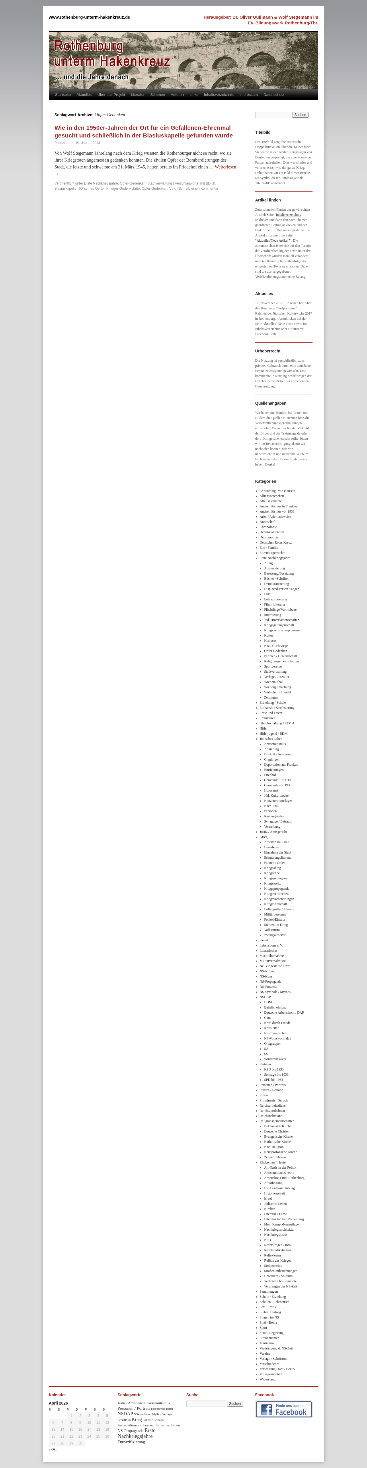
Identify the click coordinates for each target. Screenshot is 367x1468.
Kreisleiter (271, 1028)
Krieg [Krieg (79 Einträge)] (137, 1419)
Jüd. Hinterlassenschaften (281, 620)
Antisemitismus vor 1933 (277, 511)
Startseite (63, 94)
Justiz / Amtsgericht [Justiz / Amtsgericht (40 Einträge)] (131, 1403)
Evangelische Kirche (278, 1137)
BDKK (210, 183)
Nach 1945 (271, 806)
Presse (264, 1095)
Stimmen (157, 94)
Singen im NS (269, 1317)
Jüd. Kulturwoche (276, 796)
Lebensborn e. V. (271, 945)
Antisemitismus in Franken (278, 506)
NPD (267, 1240)
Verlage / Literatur (276, 677)
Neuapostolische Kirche (280, 1152)
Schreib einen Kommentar (198, 189)
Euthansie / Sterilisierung (277, 708)
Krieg (264, 837)
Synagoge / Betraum (278, 821)
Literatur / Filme (275, 1214)
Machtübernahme (272, 956)
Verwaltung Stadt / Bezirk (277, 1369)
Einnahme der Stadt (277, 852)
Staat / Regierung (272, 1333)
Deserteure (271, 847)
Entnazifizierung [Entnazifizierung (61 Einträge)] (131, 1442)
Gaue (267, 1018)
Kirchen (269, 1209)
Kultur (268, 635)
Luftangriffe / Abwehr (279, 909)
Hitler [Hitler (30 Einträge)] (169, 1408)
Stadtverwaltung (159, 183)
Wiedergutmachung (277, 687)
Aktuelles (84, 94)
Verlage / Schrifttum (274, 1359)
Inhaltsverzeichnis (218, 94)
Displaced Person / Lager (281, 589)
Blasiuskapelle (65, 189)
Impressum (248, 94)
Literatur (138, 94)
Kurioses (270, 641)
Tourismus (267, 1343)
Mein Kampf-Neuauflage (281, 1224)
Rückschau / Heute (273, 1162)
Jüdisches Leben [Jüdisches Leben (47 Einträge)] (167, 1425)
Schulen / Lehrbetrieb (275, 1302)
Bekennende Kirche (277, 1126)
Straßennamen (270, 1338)
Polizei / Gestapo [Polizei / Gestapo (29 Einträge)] (153, 1420)
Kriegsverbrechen (276, 894)
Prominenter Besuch (274, 1100)
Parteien (265, 1064)
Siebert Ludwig (270, 1312)
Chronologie (268, 527)
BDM (268, 1002)
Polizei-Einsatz (274, 920)
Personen (270, 811)
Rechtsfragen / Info (277, 1245)
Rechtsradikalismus (277, 1250)
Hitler (264, 728)
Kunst (264, 940)
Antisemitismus (275, 744)
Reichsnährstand (271, 1116)
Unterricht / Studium (278, 1276)
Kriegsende (272, 873)
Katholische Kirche (277, 1142)
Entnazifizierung (275, 599)
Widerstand (268, 1379)
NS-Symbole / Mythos (275, 992)
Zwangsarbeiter (275, 935)
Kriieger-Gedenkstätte (123, 189)
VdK (172, 189)
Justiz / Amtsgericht (273, 832)
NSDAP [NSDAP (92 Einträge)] (125, 1413)
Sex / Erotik (268, 1307)
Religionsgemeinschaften (281, 661)
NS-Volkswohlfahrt (277, 1038)
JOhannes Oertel (91, 189)
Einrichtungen (274, 770)
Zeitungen (271, 697)
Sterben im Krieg (276, 925)
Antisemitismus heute (279, 1173)
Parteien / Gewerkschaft (280, 656)
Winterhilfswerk (275, 1059)
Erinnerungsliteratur (278, 858)
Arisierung (271, 749)
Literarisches (269, 951)
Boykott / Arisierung (278, 754)
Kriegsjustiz (272, 883)
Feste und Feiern (271, 713)
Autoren (177, 94)
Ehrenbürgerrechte (272, 553)
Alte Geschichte (271, 501)
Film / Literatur (274, 604)
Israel (268, 1198)
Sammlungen (269, 1291)
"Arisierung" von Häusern (278, 491)
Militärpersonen (275, 914)
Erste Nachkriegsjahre (101, 183)
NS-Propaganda (271, 982)
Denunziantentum (272, 532)
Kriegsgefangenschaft (279, 625)
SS (266, 1054)
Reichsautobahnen (272, 1111)
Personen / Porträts (273, 1085)
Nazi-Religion (274, 1147)
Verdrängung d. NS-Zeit (276, 1348)
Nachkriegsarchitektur (279, 1229)
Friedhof (270, 775)
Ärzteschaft (268, 522)
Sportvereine (273, 666)
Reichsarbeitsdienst (273, 1106)
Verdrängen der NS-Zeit (280, 1286)
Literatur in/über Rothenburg (284, 1219)
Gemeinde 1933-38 (277, 780)
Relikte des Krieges (277, 1260)
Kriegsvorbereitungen (279, 899)
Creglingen (271, 759)
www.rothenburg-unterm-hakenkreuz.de (89, 17)
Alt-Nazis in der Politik (280, 1168)
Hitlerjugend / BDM (274, 734)
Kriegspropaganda (276, 889)
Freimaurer (267, 718)
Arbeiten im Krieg (276, 842)
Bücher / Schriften (276, 579)
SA (266, 1049)
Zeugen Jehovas (275, 1157)
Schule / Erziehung (273, 1297)
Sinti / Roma (268, 1322)
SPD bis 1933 (273, 1080)
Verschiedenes (270, 1364)
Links (194, 94)
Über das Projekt (111, 94)
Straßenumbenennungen (280, 1271)
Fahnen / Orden (275, 863)
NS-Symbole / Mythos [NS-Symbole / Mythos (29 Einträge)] (147, 1414)
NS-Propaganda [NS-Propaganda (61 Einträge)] (131, 1430)
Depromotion (269, 537)
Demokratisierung (276, 584)
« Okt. (53, 1449)
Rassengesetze (274, 816)
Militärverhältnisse (273, 961)
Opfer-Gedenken (132, 183)
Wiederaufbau (273, 682)
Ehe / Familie (269, 548)
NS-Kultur (267, 971)
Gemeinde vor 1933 (277, 785)
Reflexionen (272, 1255)
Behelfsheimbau (275, 1007)
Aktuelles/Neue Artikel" (273, 240)
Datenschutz (273, 94)
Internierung (272, 615)
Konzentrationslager (278, 801)
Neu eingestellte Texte (275, 966)
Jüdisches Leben (271, 739)
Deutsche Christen (276, 1131)
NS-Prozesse (268, 987)
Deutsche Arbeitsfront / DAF (284, 1013)
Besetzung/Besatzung (279, 573)
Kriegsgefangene (275, 878)
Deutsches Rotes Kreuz (276, 542)
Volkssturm (272, 930)
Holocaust (271, 790)
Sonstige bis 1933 (276, 1075)
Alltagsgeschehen (272, 496)
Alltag (268, 563)
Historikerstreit (274, 1193)
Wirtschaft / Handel (277, 692)
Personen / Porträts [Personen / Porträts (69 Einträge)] (134, 1408)
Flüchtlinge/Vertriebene (280, 610)
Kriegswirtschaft (275, 904)
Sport (263, 1328)
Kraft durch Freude (277, 1023)
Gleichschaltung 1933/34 (277, 723)
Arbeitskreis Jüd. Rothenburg (284, 1178)
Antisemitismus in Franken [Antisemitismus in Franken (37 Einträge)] (136, 1425)
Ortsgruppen (272, 1044)
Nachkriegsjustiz (275, 1235)
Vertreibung (272, 827)
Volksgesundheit (271, 1374)
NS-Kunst (267, 976)
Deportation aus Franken (281, 765)
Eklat (267, 594)
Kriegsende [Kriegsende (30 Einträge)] (158, 1408)
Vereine (265, 1353)
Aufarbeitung (273, 1183)
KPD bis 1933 (274, 1069)
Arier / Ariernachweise (275, 517)
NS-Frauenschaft (275, 1033)
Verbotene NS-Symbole (280, 1281)
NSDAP (265, 997)
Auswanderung (274, 568)
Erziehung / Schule (273, 703)
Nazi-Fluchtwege (276, 646)
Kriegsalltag (272, 868)
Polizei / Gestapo (271, 1090)
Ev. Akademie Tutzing (279, 1188)
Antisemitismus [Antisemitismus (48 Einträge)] (158, 1403)
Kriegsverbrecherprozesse (282, 630)
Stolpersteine (273, 1266)
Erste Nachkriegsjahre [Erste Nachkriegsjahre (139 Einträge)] (136, 1433)
